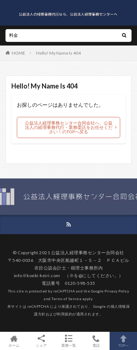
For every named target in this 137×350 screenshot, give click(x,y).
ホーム (13, 341)
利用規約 (64, 314)
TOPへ (123, 341)
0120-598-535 (80, 283)
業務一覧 (68, 341)
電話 (96, 341)
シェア (41, 341)
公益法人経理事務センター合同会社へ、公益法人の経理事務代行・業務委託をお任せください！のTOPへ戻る (69, 127)
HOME (18, 53)
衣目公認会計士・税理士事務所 (66, 268)
